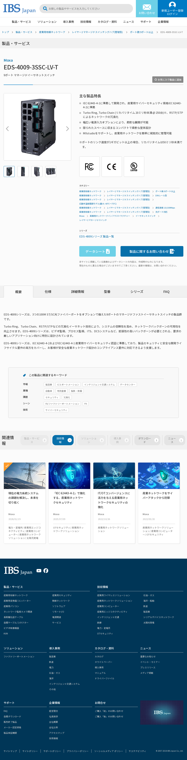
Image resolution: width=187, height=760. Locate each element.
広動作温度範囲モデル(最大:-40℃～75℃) (98, 203)
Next (66, 127)
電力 (51, 667)
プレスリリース (147, 667)
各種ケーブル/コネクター (16, 622)
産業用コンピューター (108, 606)
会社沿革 (53, 727)
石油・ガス (148, 595)
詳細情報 (77, 291)
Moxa (8, 60)
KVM (6, 633)
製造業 (146, 611)
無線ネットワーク (61, 600)
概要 (18, 291)
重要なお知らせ (148, 656)
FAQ (166, 291)
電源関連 (56, 617)
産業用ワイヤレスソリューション (113, 595)
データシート (97, 251)
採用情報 (53, 738)
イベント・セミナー (150, 661)
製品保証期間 (10, 732)
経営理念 (53, 710)
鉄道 (145, 606)
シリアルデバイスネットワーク (158, 617)
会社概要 (53, 721)
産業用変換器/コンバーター (17, 600)
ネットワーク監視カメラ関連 (18, 611)
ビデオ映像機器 (11, 628)
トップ (5, 32)
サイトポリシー (30, 751)
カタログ (99, 656)
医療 (99, 622)
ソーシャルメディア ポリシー (108, 751)
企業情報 (163, 22)
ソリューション (47, 22)
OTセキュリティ (105, 633)
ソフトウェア (58, 606)
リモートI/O (58, 611)
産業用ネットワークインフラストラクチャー (110, 215)
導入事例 (68, 22)
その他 (52, 689)
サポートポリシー (52, 751)
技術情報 (85, 22)
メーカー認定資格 (12, 727)
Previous (6, 127)
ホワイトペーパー (103, 661)
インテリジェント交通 (108, 617)
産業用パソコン (11, 606)
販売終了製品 (10, 721)
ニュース (128, 22)
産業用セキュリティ (62, 595)
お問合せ (100, 703)
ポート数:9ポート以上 (141, 32)
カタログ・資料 (107, 22)
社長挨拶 (53, 716)
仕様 (48, 291)
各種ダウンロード (12, 716)
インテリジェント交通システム (64, 683)
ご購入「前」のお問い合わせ (109, 710)
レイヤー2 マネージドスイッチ (93, 220)
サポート (145, 22)
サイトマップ (10, 751)
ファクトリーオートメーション (19, 656)
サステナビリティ (137, 751)
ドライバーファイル (104, 678)
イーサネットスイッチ (146, 215)
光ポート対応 (161, 211)
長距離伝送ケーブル (13, 617)
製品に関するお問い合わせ (152, 251)
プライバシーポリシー (78, 751)
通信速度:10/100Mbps (165, 207)
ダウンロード (148, 440)
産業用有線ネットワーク (52, 32)
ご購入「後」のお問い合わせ (109, 716)
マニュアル (100, 672)
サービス (56, 622)
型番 (107, 291)
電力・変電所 (103, 628)
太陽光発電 (148, 622)
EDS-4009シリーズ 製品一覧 (96, 236)
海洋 (51, 678)
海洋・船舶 (148, 600)
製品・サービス (21, 22)
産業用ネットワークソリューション (114, 600)
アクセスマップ (56, 732)
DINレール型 (161, 195)
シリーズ (136, 291)
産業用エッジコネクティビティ (112, 611)
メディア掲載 (146, 672)
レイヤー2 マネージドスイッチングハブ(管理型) (97, 32)
